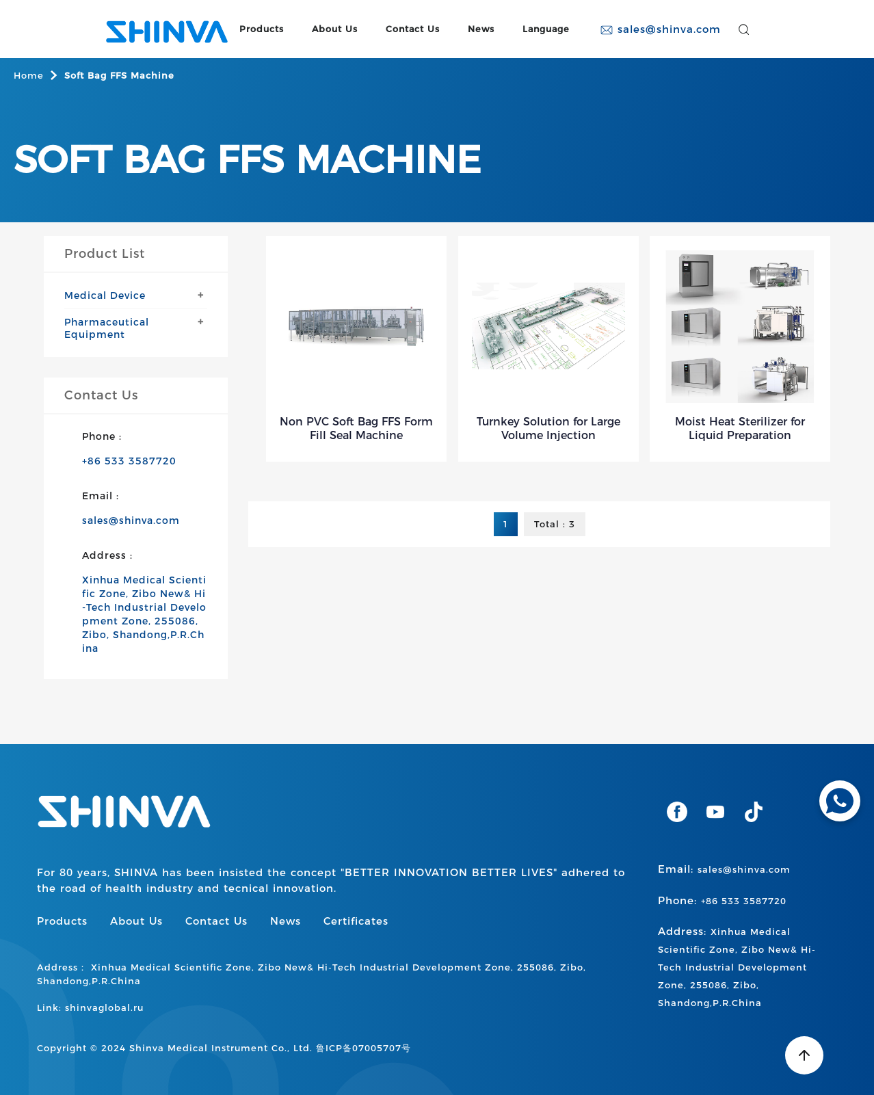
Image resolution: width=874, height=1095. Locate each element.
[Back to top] (804, 1055)
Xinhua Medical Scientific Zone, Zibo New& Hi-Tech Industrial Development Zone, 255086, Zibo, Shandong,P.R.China (144, 614)
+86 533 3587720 (129, 461)
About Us (335, 29)
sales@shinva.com (660, 30)
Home (29, 75)
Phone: (722, 900)
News (481, 29)
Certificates (355, 920)
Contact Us (413, 29)
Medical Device (105, 295)
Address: (737, 966)
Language (546, 29)
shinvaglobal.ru (104, 1007)
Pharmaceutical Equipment (106, 328)
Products (261, 29)
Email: (724, 868)
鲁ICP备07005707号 (363, 1047)
